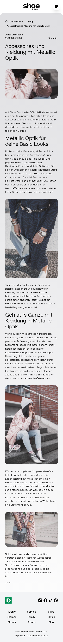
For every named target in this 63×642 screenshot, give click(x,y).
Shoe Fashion (16, 21)
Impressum (20, 635)
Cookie (44, 635)
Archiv (12, 611)
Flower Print (12, 303)
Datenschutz (33, 635)
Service (31, 611)
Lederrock (23, 493)
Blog (30, 21)
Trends (32, 622)
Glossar (11, 622)
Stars (51, 611)
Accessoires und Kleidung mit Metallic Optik (28, 25)
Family (31, 617)
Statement (11, 345)
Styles (51, 617)
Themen (12, 617)
